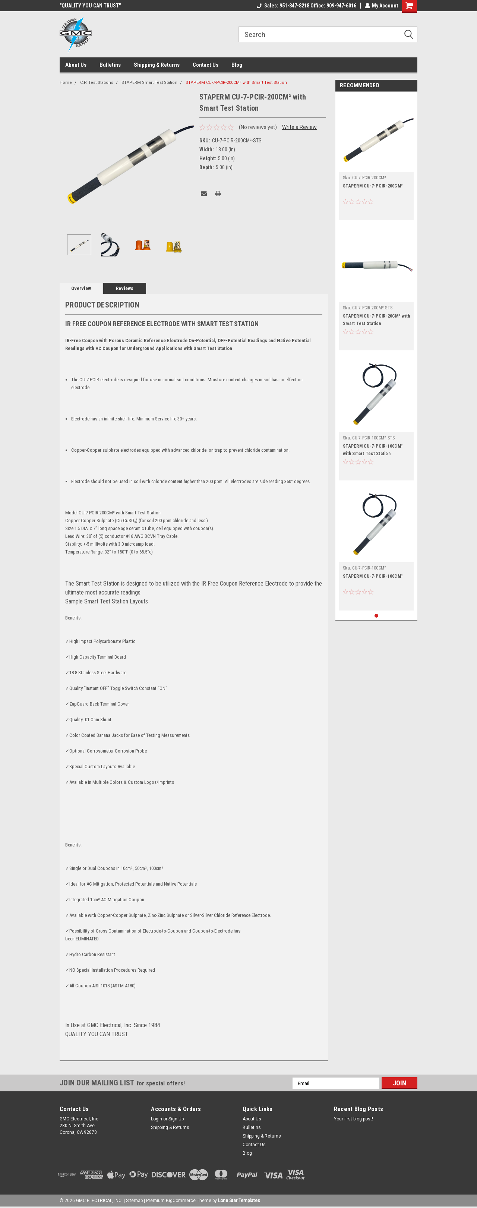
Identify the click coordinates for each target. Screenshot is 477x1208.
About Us (75, 64)
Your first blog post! (353, 1119)
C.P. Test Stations (96, 82)
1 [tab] (377, 616)
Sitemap (134, 1200)
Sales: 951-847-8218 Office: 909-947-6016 (306, 6)
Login (156, 1119)
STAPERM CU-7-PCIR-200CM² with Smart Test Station (236, 82)
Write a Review (299, 127)
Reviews (124, 288)
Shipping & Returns (157, 64)
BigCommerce (181, 1200)
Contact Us (205, 64)
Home (66, 82)
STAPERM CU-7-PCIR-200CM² (373, 186)
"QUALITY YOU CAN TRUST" (90, 6)
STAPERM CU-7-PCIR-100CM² (373, 576)
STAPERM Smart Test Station (149, 82)
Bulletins (110, 64)
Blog (236, 64)
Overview (81, 288)
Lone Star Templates (239, 1200)
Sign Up (176, 1119)
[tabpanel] (376, 158)
